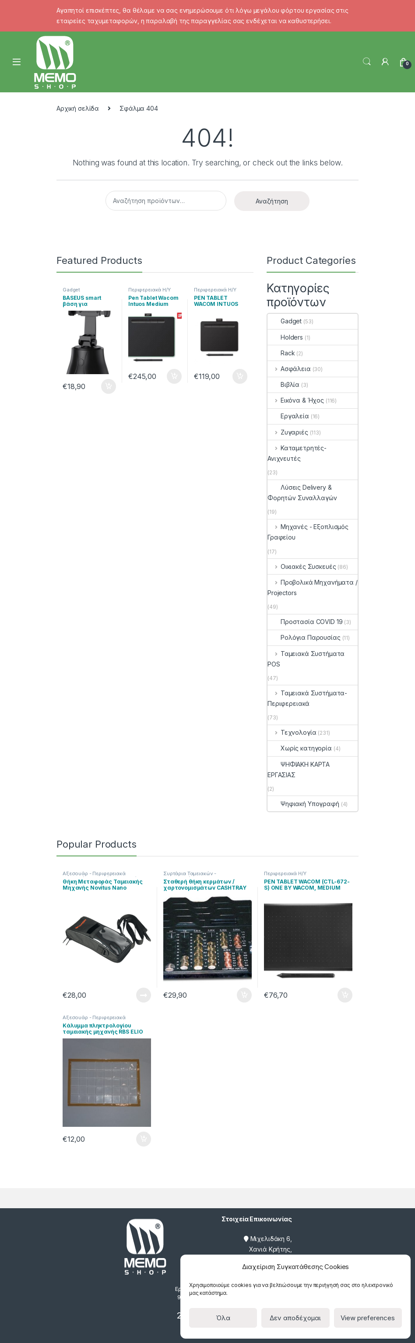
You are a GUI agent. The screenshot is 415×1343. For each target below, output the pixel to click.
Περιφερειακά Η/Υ (149, 290)
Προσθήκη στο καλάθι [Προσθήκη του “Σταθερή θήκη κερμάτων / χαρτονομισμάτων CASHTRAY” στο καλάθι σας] (244, 995)
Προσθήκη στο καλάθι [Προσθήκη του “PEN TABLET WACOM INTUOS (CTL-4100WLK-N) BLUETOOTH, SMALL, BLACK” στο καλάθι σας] (239, 376)
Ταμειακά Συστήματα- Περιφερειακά (307, 698)
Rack (281, 353)
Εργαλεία (288, 416)
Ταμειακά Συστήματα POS (306, 659)
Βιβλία (283, 384)
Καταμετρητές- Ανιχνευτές (297, 453)
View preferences (368, 1318)
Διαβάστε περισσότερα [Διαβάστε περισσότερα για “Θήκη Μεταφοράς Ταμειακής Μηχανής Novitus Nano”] (143, 995)
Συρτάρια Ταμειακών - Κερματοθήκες (189, 876)
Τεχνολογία (291, 732)
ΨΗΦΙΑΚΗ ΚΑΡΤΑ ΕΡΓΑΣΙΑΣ (298, 769)
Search (367, 62)
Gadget (71, 290)
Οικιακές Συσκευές (301, 566)
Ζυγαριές (287, 432)
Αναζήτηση (272, 201)
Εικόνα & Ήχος (295, 400)
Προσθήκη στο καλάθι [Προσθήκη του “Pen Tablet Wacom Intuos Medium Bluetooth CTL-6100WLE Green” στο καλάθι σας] (174, 376)
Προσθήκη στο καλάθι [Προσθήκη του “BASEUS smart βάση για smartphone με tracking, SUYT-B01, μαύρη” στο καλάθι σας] (108, 386)
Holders (285, 337)
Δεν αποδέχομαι (295, 1318)
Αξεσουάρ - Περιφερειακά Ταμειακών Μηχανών (94, 876)
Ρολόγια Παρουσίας (304, 637)
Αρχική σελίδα (77, 108)
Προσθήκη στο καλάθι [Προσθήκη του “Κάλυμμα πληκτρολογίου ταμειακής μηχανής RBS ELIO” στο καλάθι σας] (143, 1139)
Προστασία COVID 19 (304, 621)
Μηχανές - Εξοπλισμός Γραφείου (307, 532)
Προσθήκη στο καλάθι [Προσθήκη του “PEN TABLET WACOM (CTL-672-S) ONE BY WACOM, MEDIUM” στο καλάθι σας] (345, 995)
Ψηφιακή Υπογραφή (303, 803)
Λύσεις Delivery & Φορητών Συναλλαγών (302, 492)
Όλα (223, 1318)
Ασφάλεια (289, 368)
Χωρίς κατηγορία (299, 748)
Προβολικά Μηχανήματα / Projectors (312, 587)
